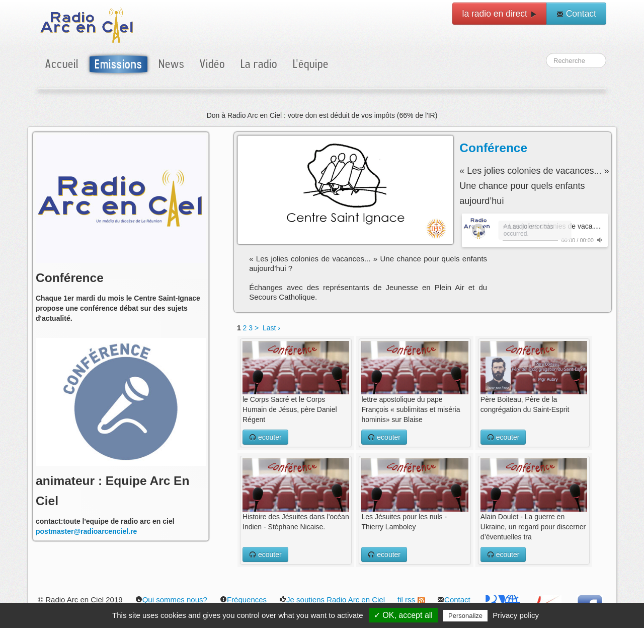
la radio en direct (499, 14)
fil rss (411, 599)
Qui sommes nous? (171, 599)
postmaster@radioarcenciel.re (86, 531)
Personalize (465, 615)
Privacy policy (516, 615)
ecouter (265, 437)
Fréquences (243, 599)
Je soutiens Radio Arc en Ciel (332, 599)
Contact (576, 14)
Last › (271, 328)
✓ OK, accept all (403, 615)
